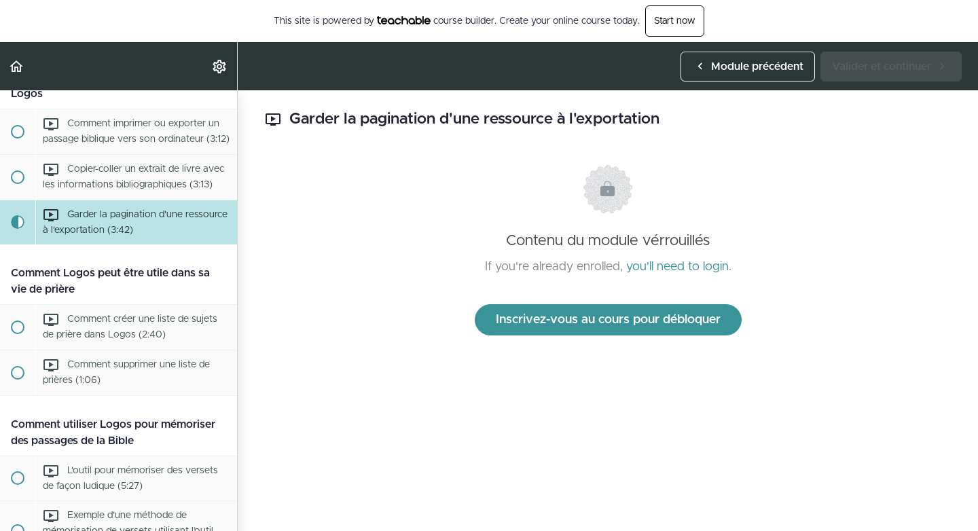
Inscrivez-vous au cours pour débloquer (608, 320)
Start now (674, 21)
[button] (17, 66)
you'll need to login (677, 267)
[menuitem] (220, 66)
